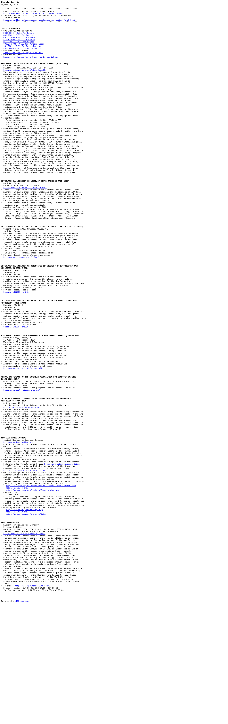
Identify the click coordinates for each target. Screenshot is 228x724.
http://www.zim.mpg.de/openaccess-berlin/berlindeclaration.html (41, 583)
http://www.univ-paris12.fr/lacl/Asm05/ (25, 225)
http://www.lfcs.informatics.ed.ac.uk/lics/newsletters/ (34, 16)
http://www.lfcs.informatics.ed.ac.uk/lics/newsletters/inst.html (39, 24)
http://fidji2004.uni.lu (16, 350)
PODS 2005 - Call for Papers (18, 39)
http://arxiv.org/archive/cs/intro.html (25, 564)
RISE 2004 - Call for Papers (18, 50)
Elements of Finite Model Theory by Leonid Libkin (30, 68)
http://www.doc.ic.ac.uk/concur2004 (22, 441)
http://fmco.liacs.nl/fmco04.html (21, 489)
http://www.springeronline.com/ (32, 703)
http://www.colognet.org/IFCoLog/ (62, 556)
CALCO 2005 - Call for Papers (19, 45)
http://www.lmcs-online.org (18, 530)
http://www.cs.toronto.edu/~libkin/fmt (24, 640)
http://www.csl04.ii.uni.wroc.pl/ (21, 468)
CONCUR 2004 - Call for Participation (23, 52)
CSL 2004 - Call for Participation (22, 55)
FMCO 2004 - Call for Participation (22, 58)
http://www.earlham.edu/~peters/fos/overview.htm (32, 588)
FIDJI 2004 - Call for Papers (19, 47)
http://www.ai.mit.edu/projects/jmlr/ (26, 616)
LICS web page (22, 721)
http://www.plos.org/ (17, 585)
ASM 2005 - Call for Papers (18, 42)
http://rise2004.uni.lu (15, 392)
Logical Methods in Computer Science (23, 63)
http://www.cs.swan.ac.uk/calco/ (21, 308)
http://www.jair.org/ (17, 614)
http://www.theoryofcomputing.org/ (24, 611)
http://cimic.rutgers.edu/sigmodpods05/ (25, 84)
